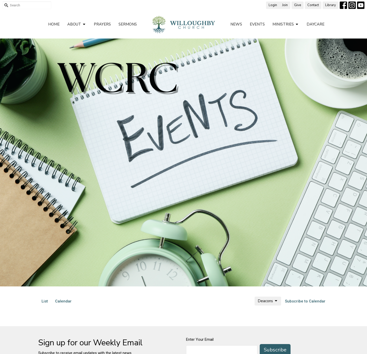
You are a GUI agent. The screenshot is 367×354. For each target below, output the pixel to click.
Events (257, 24)
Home (54, 24)
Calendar (63, 301)
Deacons (268, 301)
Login (273, 5)
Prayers (102, 24)
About (76, 24)
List (45, 301)
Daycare (315, 24)
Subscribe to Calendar (305, 301)
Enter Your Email (200, 339)
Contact (313, 5)
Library (330, 5)
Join (285, 5)
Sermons (128, 24)
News (236, 24)
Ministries (285, 24)
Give (297, 5)
